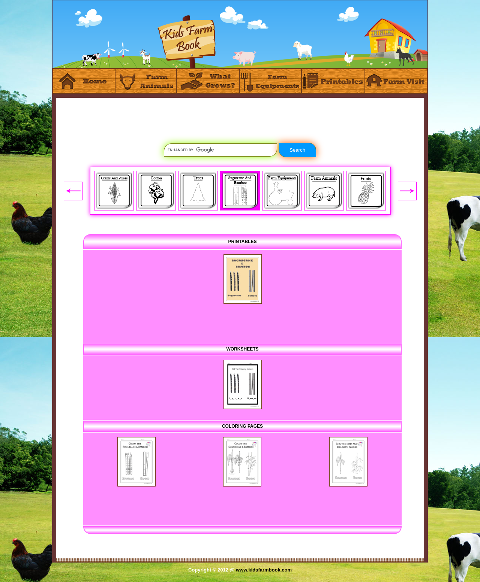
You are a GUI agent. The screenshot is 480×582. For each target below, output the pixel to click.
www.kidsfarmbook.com (264, 570)
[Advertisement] (240, 114)
